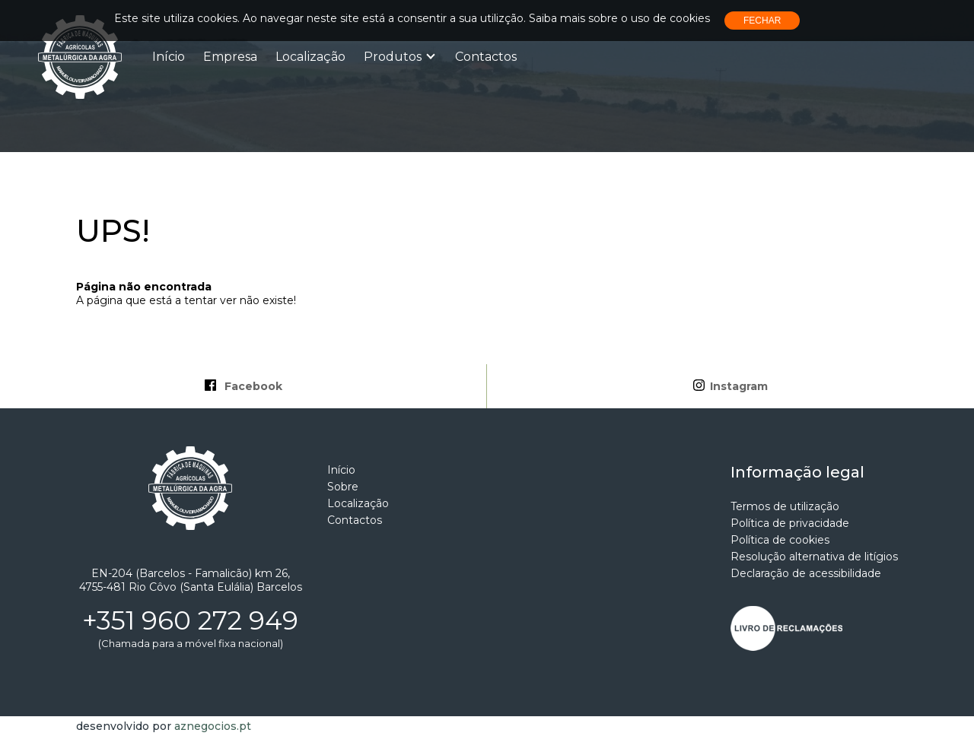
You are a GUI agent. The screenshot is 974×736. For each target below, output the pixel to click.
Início (168, 56)
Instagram (730, 386)
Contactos (486, 56)
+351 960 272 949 (190, 620)
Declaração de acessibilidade (805, 573)
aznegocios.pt (212, 726)
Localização (310, 56)
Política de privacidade (789, 523)
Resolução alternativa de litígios (814, 556)
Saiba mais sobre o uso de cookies (619, 18)
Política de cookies (779, 540)
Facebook (243, 386)
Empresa (230, 56)
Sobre (342, 486)
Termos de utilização (784, 506)
